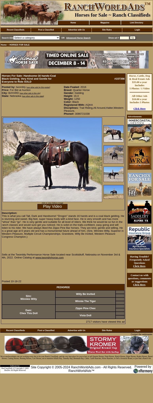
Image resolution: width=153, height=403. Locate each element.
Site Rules (107, 30)
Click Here (139, 108)
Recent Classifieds (15, 30)
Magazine (104, 23)
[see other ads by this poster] (38, 87)
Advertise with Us (76, 30)
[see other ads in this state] (33, 96)
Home (73, 23)
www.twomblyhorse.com (49, 257)
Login (137, 30)
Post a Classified (46, 30)
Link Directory (136, 23)
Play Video (52, 206)
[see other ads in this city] (30, 93)
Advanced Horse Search (78, 38)
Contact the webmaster (141, 334)
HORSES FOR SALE (20, 45)
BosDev (7, 370)
